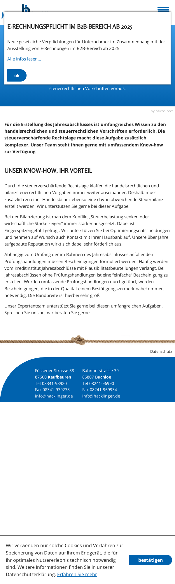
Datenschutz (161, 351)
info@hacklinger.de (54, 396)
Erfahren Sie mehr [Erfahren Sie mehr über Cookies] (77, 574)
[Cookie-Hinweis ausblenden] (150, 560)
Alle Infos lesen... (24, 59)
